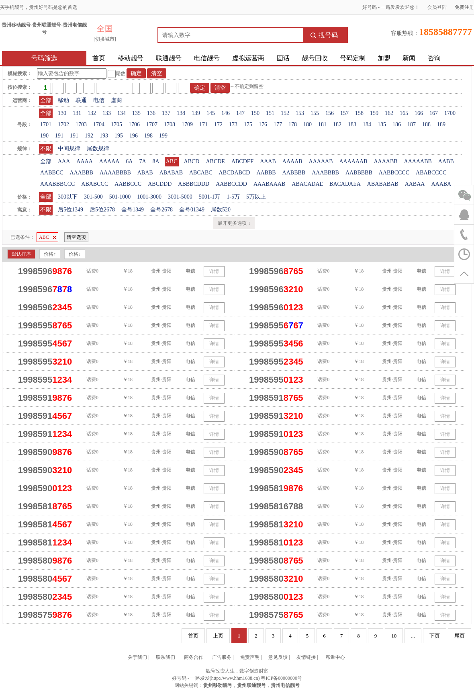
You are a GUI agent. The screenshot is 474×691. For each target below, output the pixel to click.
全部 (45, 100)
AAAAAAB (353, 161)
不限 (45, 149)
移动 (63, 100)
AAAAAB (321, 161)
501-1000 (120, 197)
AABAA (415, 184)
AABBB (266, 173)
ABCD (192, 161)
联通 (81, 100)
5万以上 (256, 197)
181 (322, 124)
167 (433, 113)
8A (156, 161)
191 (59, 136)
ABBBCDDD (193, 184)
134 (121, 113)
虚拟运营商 (248, 58)
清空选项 (76, 237)
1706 (134, 124)
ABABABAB (382, 184)
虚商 (116, 100)
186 (396, 124)
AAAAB (292, 161)
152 (285, 113)
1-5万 (233, 197)
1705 (116, 124)
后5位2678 (102, 210)
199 (163, 136)
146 (225, 113)
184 (367, 124)
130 (62, 113)
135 (136, 113)
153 (300, 113)
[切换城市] (105, 39)
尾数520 (221, 210)
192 (89, 136)
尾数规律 (98, 149)
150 (255, 113)
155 (315, 113)
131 (77, 113)
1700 (450, 113)
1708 (169, 124)
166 (419, 113)
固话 (283, 58)
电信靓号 (207, 58)
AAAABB (385, 161)
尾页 (459, 636)
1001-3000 (149, 197)
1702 (63, 124)
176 (263, 124)
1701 (45, 124)
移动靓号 (130, 58)
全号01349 (191, 210)
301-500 (93, 197)
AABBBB (294, 173)
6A (129, 161)
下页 (434, 636)
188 (426, 124)
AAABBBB (325, 173)
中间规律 (69, 149)
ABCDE (215, 161)
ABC (172, 161)
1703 (81, 124)
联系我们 (165, 657)
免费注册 (464, 7)
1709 (187, 124)
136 (151, 113)
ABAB (145, 173)
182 (337, 124)
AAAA (84, 161)
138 (181, 113)
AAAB (268, 161)
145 (210, 113)
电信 (98, 100)
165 (404, 113)
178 (292, 124)
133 (106, 113)
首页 (98, 58)
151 (270, 113)
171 (203, 124)
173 (233, 124)
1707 (151, 124)
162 (389, 113)
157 (344, 113)
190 (44, 136)
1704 (98, 124)
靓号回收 (315, 58)
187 (411, 124)
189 (441, 124)
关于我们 (137, 657)
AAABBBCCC (57, 184)
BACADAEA (345, 184)
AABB (446, 161)
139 (196, 113)
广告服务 (221, 657)
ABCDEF (242, 161)
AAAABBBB (115, 173)
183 (352, 124)
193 (104, 136)
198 (148, 136)
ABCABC (200, 173)
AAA (64, 161)
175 (248, 124)
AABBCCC (127, 184)
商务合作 (193, 657)
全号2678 (161, 210)
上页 (218, 636)
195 (118, 136)
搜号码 (324, 35)
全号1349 (132, 210)
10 (393, 636)
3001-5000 (180, 197)
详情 (214, 271)
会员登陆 (437, 7)
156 (329, 113)
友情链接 (306, 657)
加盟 (384, 58)
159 (374, 113)
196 (133, 136)
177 (278, 124)
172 (218, 124)
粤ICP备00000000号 (281, 678)
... (413, 636)
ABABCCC (94, 184)
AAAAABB (418, 161)
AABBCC (51, 173)
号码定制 (353, 58)
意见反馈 (278, 657)
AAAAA (109, 161)
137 (166, 113)
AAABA (441, 184)
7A (142, 161)
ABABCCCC (431, 173)
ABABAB (171, 173)
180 (307, 124)
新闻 (408, 58)
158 (359, 113)
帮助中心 (335, 657)
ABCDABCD (234, 173)
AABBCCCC (394, 173)
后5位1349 (70, 210)
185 (382, 124)
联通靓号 (169, 58)
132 (92, 113)
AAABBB (81, 173)
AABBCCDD (231, 184)
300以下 (68, 197)
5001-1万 (210, 197)
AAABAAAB (269, 184)
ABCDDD (160, 184)
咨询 (434, 58)
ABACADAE (307, 184)
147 (240, 113)
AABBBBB (358, 173)
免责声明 (249, 657)
